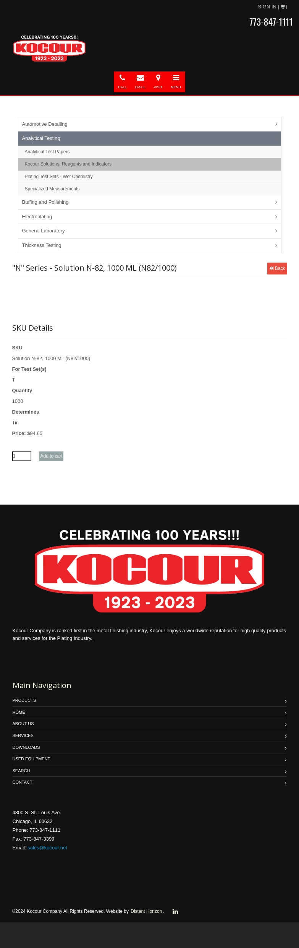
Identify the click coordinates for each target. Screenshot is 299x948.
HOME (19, 712)
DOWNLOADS (26, 747)
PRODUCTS (24, 700)
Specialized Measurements (52, 189)
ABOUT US (23, 723)
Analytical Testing (41, 138)
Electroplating (37, 216)
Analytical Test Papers (47, 151)
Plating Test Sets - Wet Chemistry (59, 176)
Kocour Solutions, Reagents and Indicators (68, 164)
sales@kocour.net (47, 848)
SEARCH (21, 770)
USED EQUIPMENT (31, 758)
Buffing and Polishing (45, 202)
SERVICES (23, 735)
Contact (22, 782)
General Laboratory (43, 231)
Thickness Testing (41, 245)
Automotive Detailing (45, 124)
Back (277, 268)
